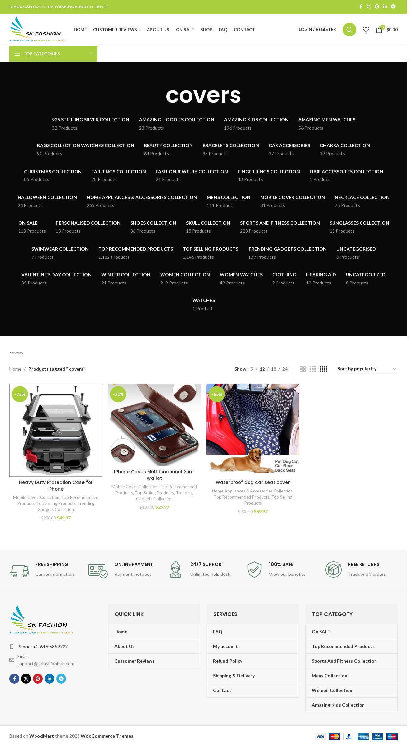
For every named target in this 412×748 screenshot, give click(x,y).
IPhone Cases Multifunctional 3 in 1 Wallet (154, 486)
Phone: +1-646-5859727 (42, 648)
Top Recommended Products (241, 498)
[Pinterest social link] (377, 7)
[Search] (349, 30)
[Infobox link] (45, 572)
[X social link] (368, 7)
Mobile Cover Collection (50, 498)
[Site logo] (40, 30)
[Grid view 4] (323, 371)
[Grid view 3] (313, 371)
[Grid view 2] (303, 371)
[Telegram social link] (393, 7)
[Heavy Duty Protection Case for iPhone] (55, 432)
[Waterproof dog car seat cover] (253, 432)
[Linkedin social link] (385, 7)
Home (15, 371)
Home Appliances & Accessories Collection (252, 492)
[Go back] (157, 97)
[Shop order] (367, 371)
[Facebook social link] (360, 7)
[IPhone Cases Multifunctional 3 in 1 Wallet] (154, 432)
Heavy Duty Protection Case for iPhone (55, 486)
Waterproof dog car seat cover (253, 483)
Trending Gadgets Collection (65, 510)
